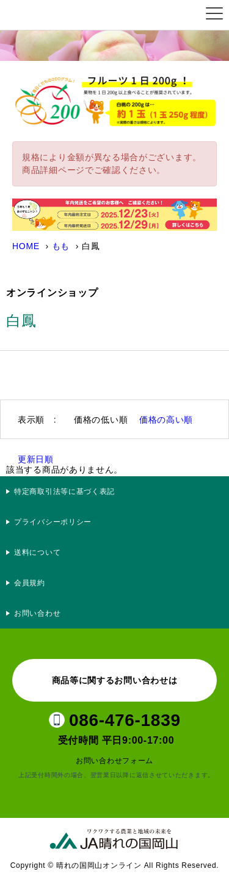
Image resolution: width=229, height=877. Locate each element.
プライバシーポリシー (57, 522)
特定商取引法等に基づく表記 (64, 491)
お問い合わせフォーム (114, 760)
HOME (26, 246)
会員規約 (29, 583)
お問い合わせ (37, 613)
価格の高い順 (166, 419)
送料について (37, 552)
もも (61, 246)
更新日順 (36, 459)
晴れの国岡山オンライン (69, 15)
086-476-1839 (125, 720)
